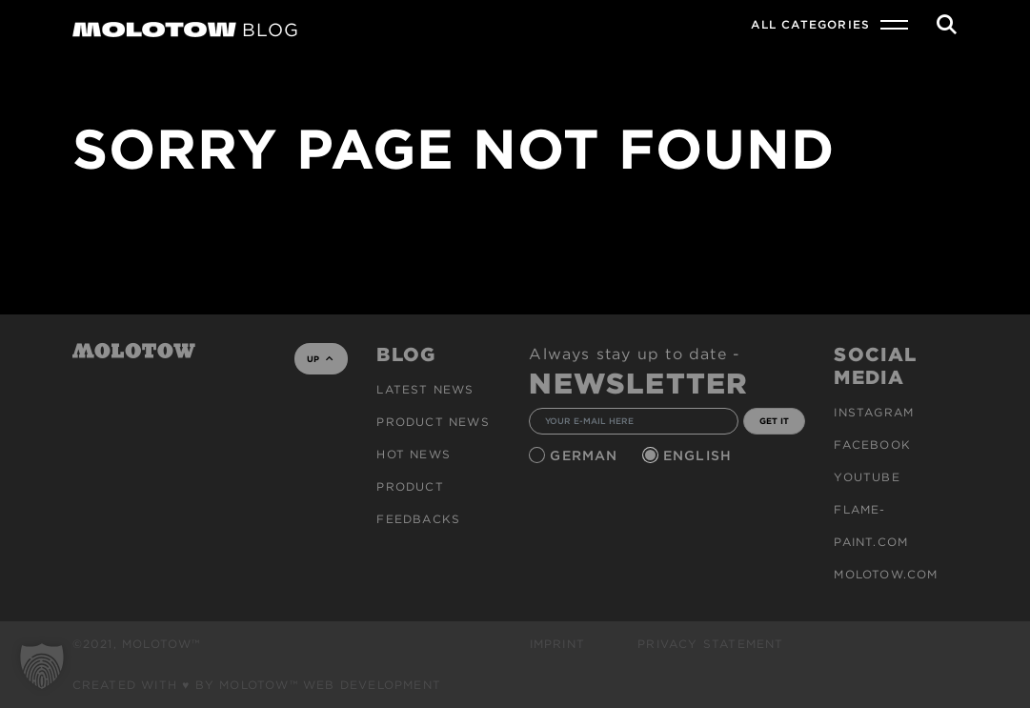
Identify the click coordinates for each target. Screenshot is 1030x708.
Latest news (425, 389)
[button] (42, 666)
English (700, 455)
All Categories (810, 24)
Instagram (874, 412)
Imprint (557, 644)
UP (320, 359)
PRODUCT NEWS (432, 422)
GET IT (774, 420)
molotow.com (886, 574)
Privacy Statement (710, 644)
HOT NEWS (413, 454)
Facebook (872, 444)
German (586, 455)
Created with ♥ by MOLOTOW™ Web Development (257, 685)
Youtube (866, 477)
